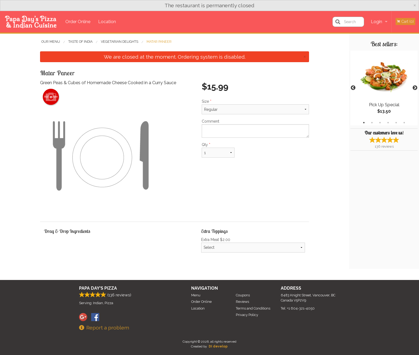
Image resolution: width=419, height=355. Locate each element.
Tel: (298, 308)
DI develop (218, 346)
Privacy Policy (247, 315)
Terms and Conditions (253, 308)
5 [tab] (396, 122)
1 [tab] (364, 122)
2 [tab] (372, 122)
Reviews (242, 302)
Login (376, 21)
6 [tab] (404, 122)
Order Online (77, 21)
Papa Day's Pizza (98, 288)
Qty (218, 150)
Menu (195, 295)
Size (255, 106)
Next (415, 88)
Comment (255, 128)
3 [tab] (380, 122)
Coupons (243, 295)
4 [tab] (388, 122)
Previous (353, 88)
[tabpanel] (384, 88)
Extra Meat (253, 245)
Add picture (51, 97)
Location (107, 21)
